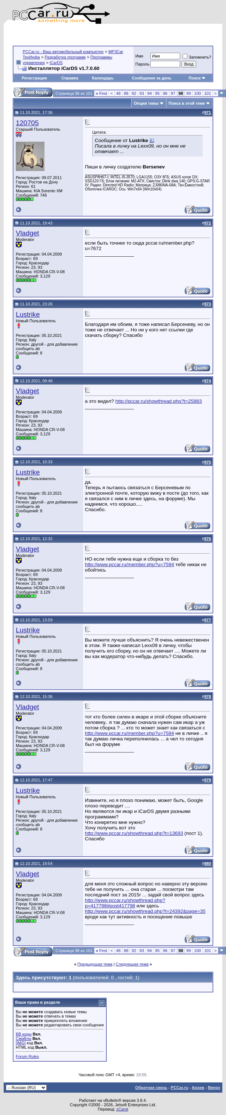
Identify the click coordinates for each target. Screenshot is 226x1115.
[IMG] (21, 1043)
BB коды (24, 1034)
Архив (198, 1087)
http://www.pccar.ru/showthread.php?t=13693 (134, 833)
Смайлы (23, 1038)
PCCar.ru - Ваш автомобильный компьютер (63, 51)
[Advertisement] (99, 35)
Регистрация (34, 78)
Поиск (197, 78)
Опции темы (146, 103)
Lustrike (28, 314)
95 (157, 93)
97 (173, 93)
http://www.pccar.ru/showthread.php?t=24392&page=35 (145, 911)
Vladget (27, 233)
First (101, 93)
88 (126, 93)
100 (197, 93)
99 (188, 93)
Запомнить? (197, 57)
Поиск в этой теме (187, 103)
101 (207, 93)
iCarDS (56, 62)
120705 (27, 123)
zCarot (122, 1109)
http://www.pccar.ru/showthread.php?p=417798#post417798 (125, 902)
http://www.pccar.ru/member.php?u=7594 (129, 564)
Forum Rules (27, 1056)
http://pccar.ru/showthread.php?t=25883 (158, 401)
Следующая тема (132, 964)
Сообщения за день (151, 78)
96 (165, 93)
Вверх (214, 1087)
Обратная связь (151, 1087)
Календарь (103, 78)
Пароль (142, 64)
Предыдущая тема (95, 964)
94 (149, 93)
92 (134, 93)
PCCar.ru (179, 1087)
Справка (69, 78)
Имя (139, 56)
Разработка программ (65, 57)
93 (142, 93)
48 (118, 93)
